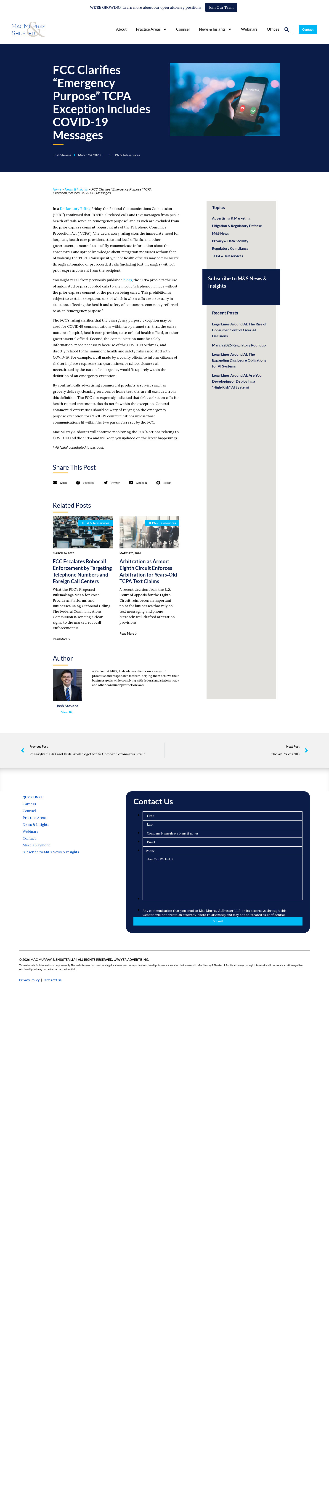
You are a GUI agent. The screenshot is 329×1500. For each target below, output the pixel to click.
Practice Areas (151, 29)
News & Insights (215, 29)
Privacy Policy (29, 1018)
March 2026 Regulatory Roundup (239, 345)
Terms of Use (52, 1018)
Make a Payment (36, 883)
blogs (127, 280)
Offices (273, 29)
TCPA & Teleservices (125, 155)
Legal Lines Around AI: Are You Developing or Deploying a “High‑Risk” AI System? (237, 381)
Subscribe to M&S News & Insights (51, 890)
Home (57, 189)
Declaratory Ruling (75, 209)
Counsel (183, 29)
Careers (29, 842)
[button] (60, 483)
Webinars (249, 29)
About (121, 29)
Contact (29, 876)
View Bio (67, 712)
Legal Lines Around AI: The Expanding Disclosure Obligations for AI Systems (239, 360)
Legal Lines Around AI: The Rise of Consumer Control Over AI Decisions (239, 330)
